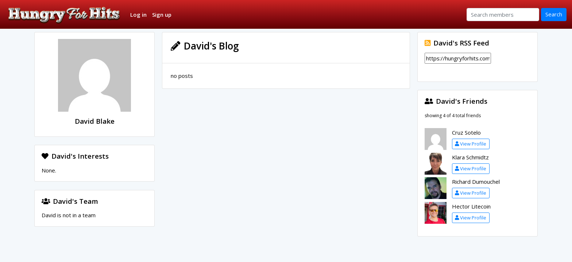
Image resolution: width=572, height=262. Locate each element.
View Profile (470, 143)
